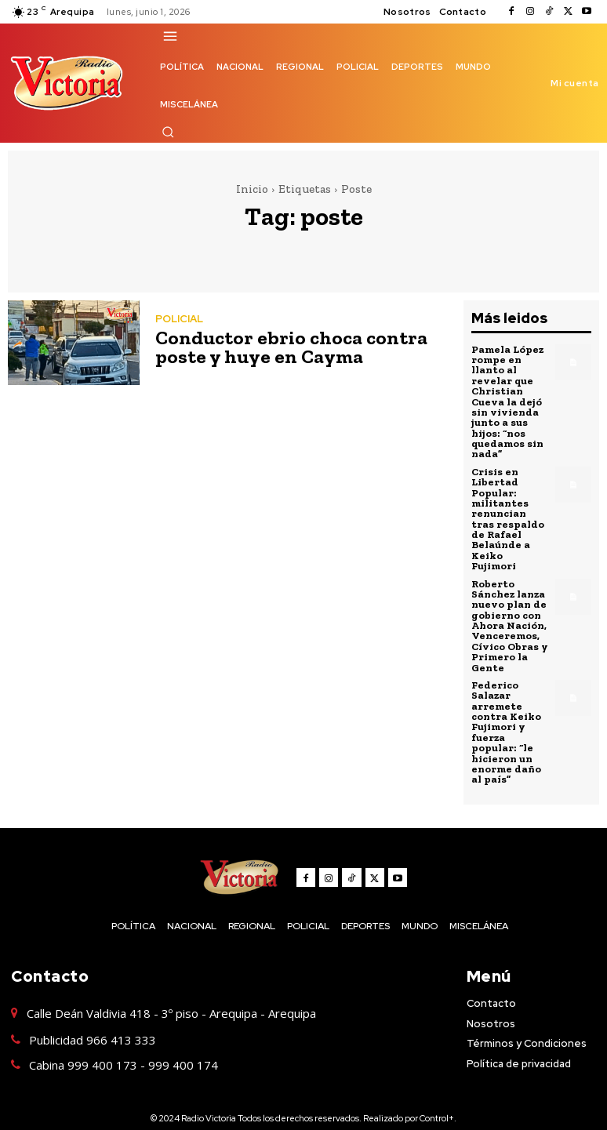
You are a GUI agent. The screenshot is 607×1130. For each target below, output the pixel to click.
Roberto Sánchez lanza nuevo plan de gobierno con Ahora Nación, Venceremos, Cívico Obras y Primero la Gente (508, 608)
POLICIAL (179, 319)
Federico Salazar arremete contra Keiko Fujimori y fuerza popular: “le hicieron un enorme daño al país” (505, 712)
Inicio (252, 189)
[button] (168, 131)
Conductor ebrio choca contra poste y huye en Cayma (284, 347)
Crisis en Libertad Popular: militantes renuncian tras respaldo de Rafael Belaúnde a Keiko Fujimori (509, 509)
